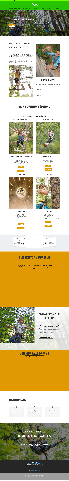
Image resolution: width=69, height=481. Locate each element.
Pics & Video (42, 8)
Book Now (12, 25)
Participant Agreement (38, 463)
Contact (48, 8)
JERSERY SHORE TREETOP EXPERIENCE (34, 431)
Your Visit (56, 8)
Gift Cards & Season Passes (26, 8)
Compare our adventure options (46, 337)
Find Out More (21, 170)
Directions (29, 463)
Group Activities (35, 8)
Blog (52, 8)
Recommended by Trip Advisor (34, 470)
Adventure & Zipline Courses (14, 8)
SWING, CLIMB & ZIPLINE (23, 19)
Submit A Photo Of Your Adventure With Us (34, 356)
